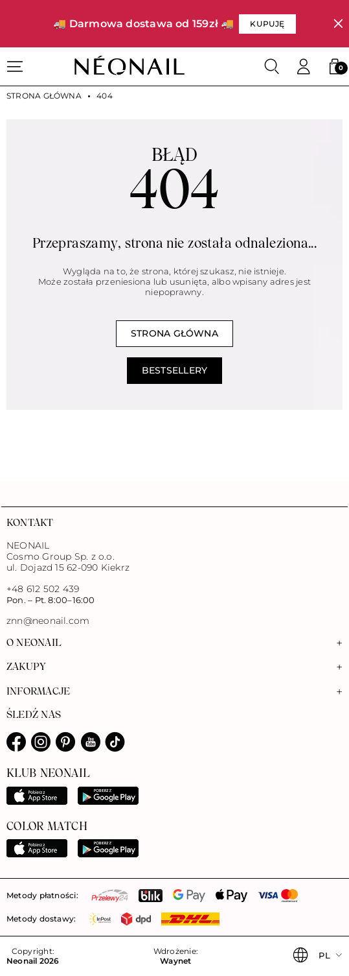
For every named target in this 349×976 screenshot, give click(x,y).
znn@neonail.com (47, 620)
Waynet (175, 961)
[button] (335, 67)
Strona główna (44, 96)
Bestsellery (174, 370)
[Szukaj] (272, 67)
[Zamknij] (338, 24)
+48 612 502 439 (42, 589)
